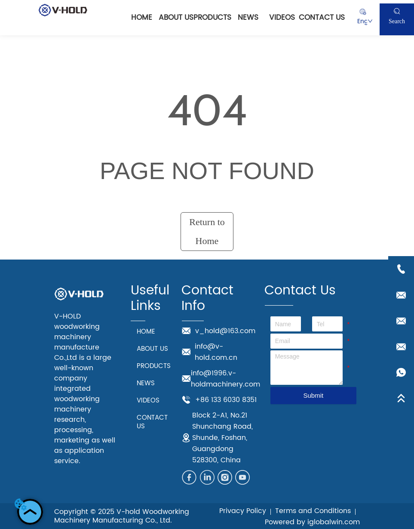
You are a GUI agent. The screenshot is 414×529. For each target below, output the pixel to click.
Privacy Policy (242, 511)
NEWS (248, 18)
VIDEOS (282, 18)
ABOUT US (176, 18)
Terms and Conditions (313, 511)
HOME (141, 18)
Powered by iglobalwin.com (312, 522)
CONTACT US (322, 18)
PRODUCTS (212, 18)
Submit (313, 395)
